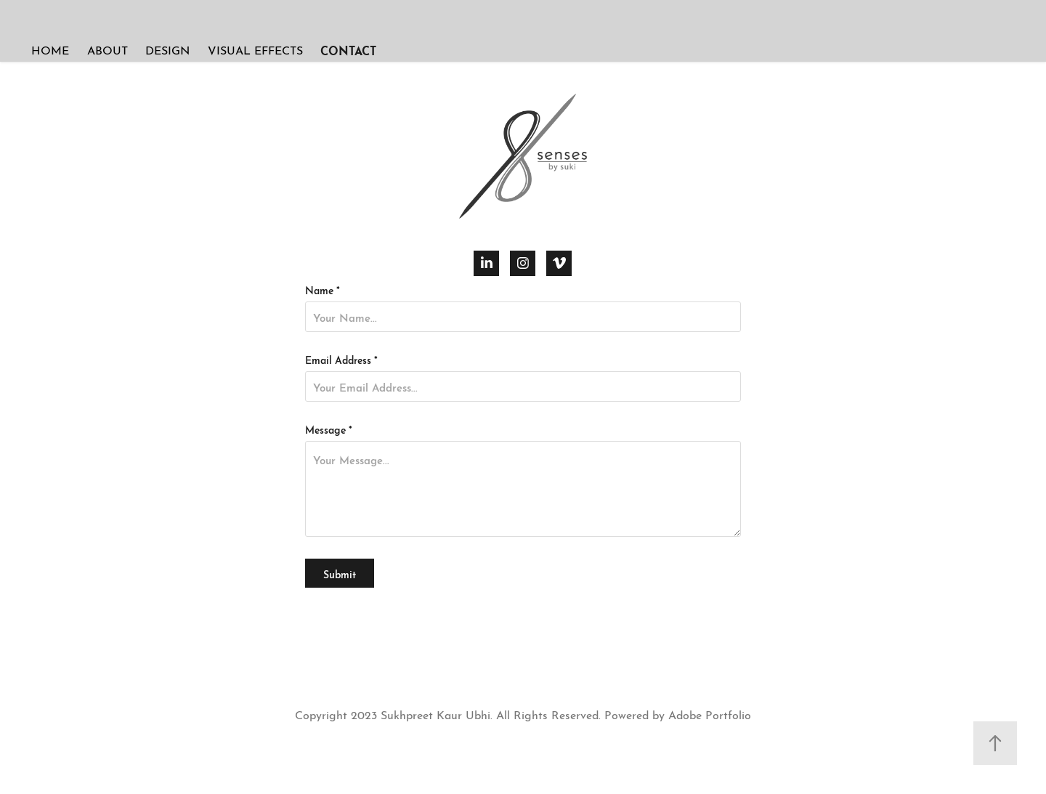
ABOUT (107, 49)
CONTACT (348, 49)
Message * (328, 429)
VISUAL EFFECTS (255, 49)
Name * (322, 289)
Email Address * (341, 359)
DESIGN (167, 49)
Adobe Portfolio (709, 713)
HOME (50, 49)
